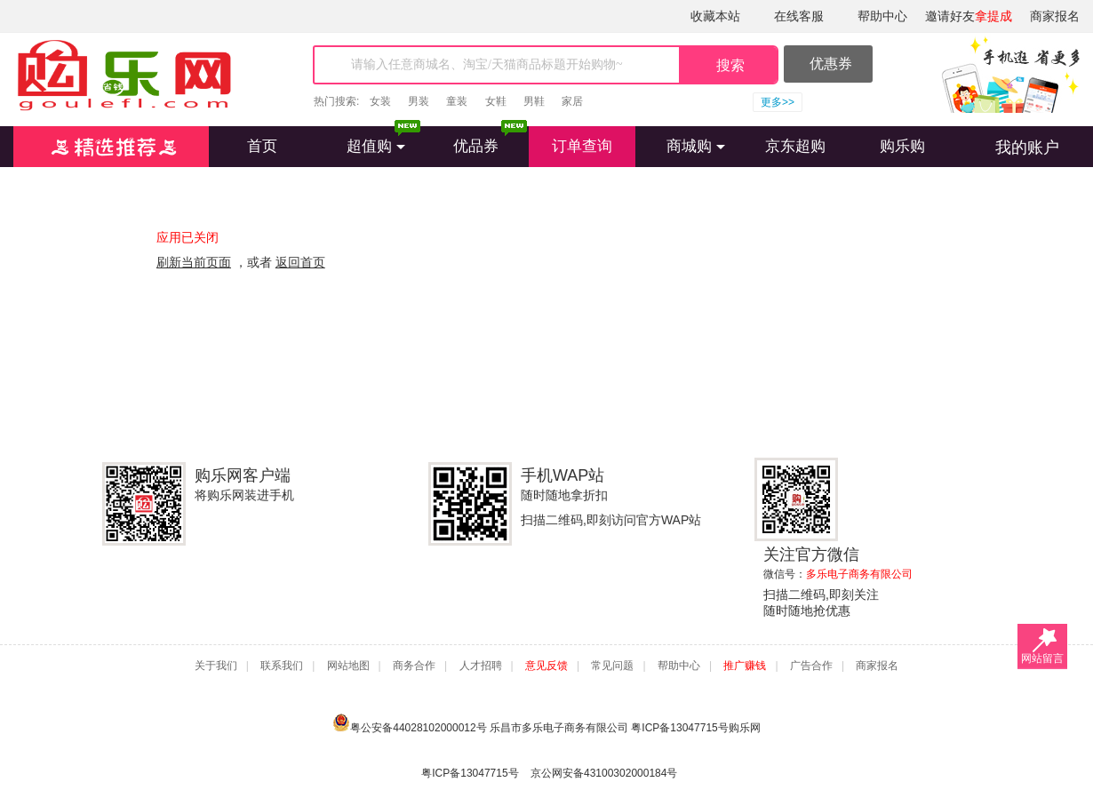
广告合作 (811, 665)
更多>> (777, 102)
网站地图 (348, 665)
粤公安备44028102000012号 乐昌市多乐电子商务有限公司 (481, 722)
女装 (380, 101)
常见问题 (612, 665)
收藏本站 (715, 16)
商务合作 (414, 665)
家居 (572, 101)
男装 (418, 101)
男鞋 (534, 101)
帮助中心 (882, 16)
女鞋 (496, 101)
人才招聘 (480, 665)
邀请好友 (968, 16)
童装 (456, 101)
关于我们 (216, 665)
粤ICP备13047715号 (679, 728)
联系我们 (281, 665)
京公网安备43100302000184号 (604, 773)
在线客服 (799, 16)
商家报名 (1055, 16)
